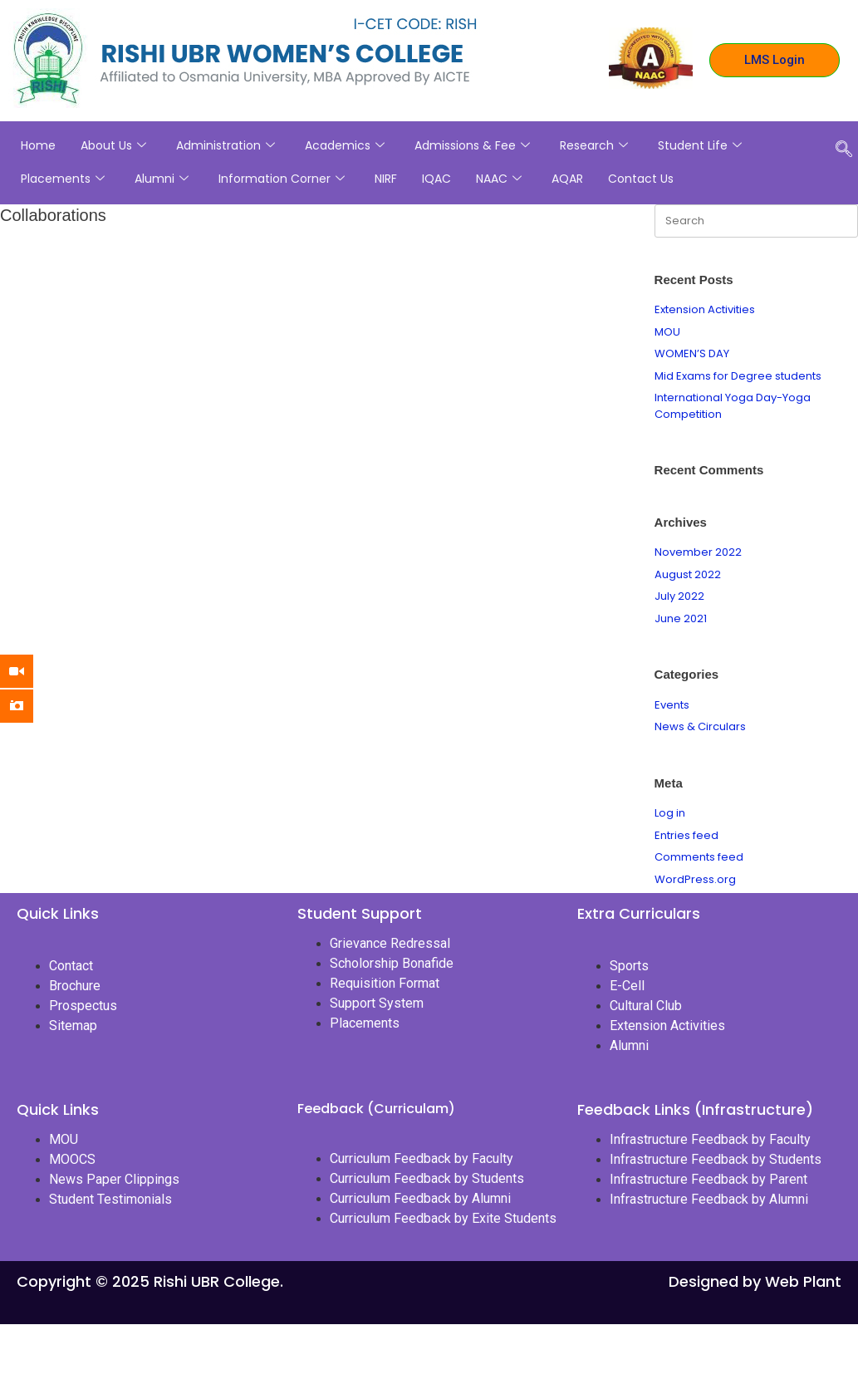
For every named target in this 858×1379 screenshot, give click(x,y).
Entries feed (686, 835)
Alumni (162, 178)
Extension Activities (705, 309)
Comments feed (699, 857)
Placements (63, 178)
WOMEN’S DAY (692, 353)
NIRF (386, 178)
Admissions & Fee (472, 145)
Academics (345, 145)
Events (672, 705)
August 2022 (688, 574)
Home (38, 145)
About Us (113, 145)
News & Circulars (700, 726)
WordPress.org (695, 879)
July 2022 (679, 596)
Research (594, 145)
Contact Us (641, 178)
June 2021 (681, 618)
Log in (670, 813)
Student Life (700, 145)
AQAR (567, 178)
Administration (225, 145)
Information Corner (281, 178)
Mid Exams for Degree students (738, 376)
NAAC (499, 178)
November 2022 (698, 552)
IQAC (436, 178)
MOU (667, 332)
